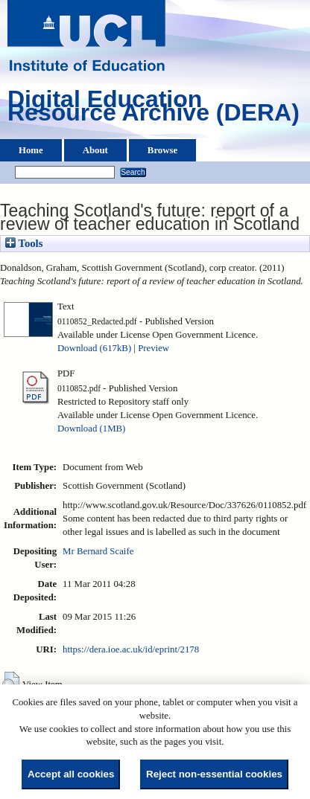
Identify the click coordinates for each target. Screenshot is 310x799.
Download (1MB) (91, 428)
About (95, 150)
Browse (162, 150)
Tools (23, 243)
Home (31, 150)
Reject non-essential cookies (214, 774)
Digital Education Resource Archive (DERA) (153, 109)
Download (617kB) (94, 348)
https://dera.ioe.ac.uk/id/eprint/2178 (131, 649)
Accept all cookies (71, 774)
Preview (153, 348)
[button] (10, 683)
